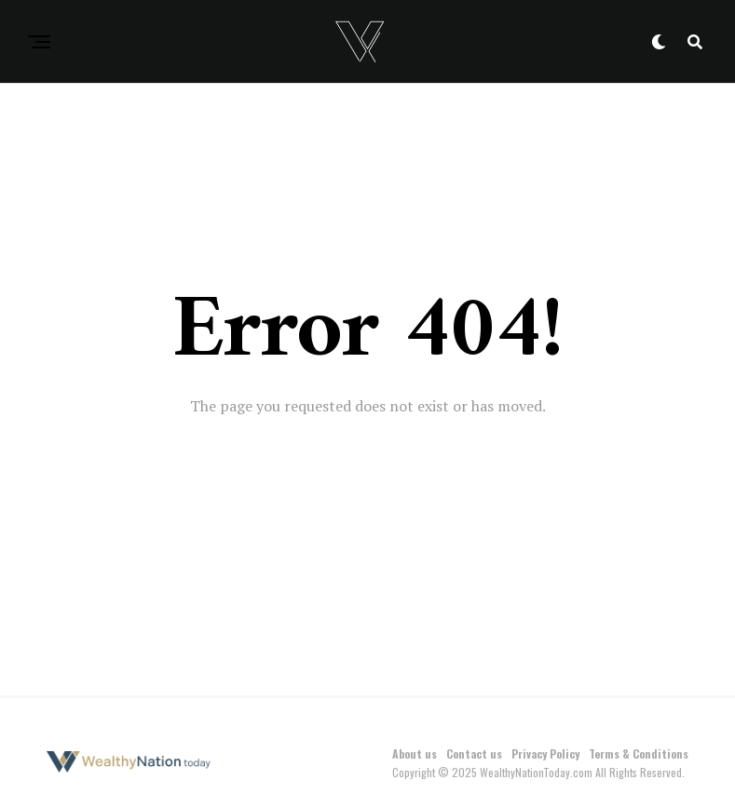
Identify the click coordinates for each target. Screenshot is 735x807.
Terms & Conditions (638, 753)
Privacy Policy (545, 753)
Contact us (474, 753)
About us (414, 753)
